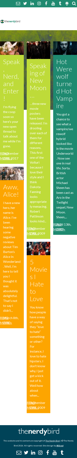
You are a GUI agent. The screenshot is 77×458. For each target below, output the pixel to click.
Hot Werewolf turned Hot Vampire (64, 84)
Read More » (6, 155)
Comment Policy (35, 16)
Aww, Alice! (11, 190)
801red (59, 445)
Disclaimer (61, 16)
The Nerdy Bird (52, 440)
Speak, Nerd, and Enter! (11, 80)
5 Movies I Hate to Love (38, 280)
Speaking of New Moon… (38, 80)
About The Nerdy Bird (39, 11)
